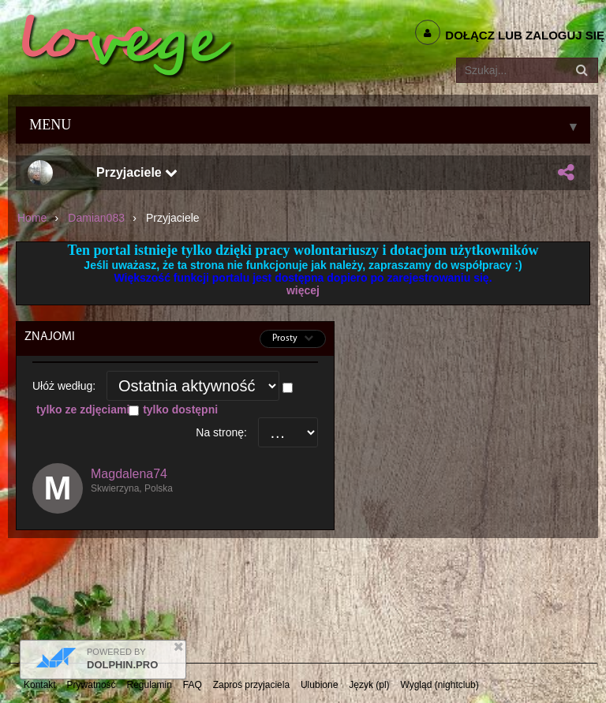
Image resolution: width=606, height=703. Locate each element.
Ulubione (319, 684)
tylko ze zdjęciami (82, 409)
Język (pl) (369, 684)
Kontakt (40, 684)
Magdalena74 (129, 474)
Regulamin (149, 684)
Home (32, 217)
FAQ (192, 684)
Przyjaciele (137, 172)
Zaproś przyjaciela (251, 684)
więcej (303, 290)
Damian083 (96, 217)
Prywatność (91, 684)
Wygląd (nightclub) (439, 684)
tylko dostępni (180, 409)
